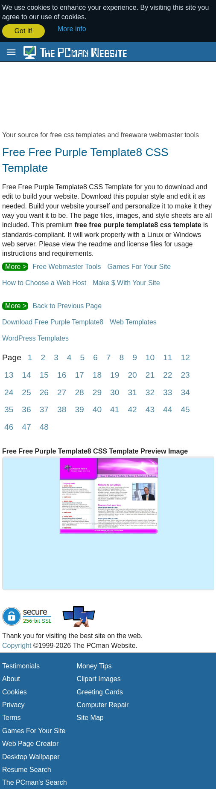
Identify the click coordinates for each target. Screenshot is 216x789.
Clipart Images (99, 678)
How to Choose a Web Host (44, 282)
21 (150, 374)
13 (8, 374)
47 (26, 426)
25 (26, 391)
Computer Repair (103, 704)
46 (8, 426)
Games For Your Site (139, 265)
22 (167, 374)
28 (79, 391)
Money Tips (94, 665)
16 (61, 374)
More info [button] (72, 28)
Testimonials (21, 665)
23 (185, 374)
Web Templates (133, 321)
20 (132, 374)
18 (97, 374)
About (11, 678)
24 (8, 391)
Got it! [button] (24, 31)
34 (185, 391)
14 (26, 374)
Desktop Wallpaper (31, 756)
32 (150, 391)
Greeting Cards (100, 691)
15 (44, 374)
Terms (11, 716)
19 (114, 374)
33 (167, 391)
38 (61, 408)
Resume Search (26, 768)
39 (79, 408)
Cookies (14, 691)
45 (185, 408)
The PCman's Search (34, 781)
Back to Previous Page (67, 305)
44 (167, 408)
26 (44, 391)
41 (114, 408)
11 (167, 356)
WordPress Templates (35, 337)
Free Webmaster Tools (66, 265)
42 (132, 408)
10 (150, 356)
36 (26, 408)
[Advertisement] (108, 99)
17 (79, 374)
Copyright (16, 644)
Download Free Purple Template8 (52, 321)
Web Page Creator (30, 742)
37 (44, 408)
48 (44, 426)
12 (185, 356)
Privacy (13, 704)
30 (114, 391)
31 (132, 391)
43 (150, 408)
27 (61, 391)
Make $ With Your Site (126, 282)
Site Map (90, 716)
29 (97, 391)
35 (8, 408)
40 (97, 408)
